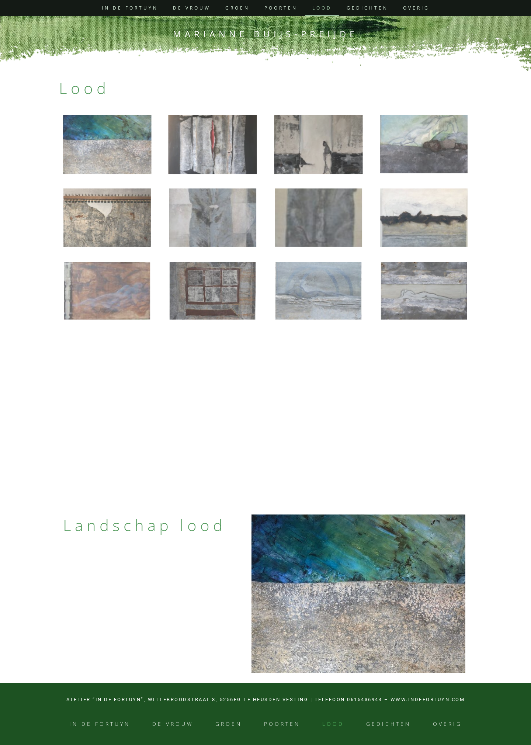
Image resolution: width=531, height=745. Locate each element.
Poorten (281, 8)
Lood (322, 8)
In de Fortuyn (130, 8)
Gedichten (367, 8)
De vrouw (192, 8)
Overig (416, 8)
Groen (237, 8)
